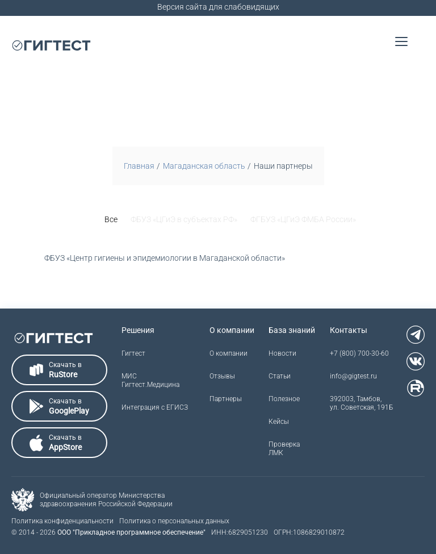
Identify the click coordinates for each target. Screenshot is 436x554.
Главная (139, 165)
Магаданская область (204, 165)
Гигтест (133, 353)
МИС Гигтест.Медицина (150, 380)
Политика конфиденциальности (62, 521)
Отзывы (222, 376)
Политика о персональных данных (174, 521)
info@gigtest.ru (353, 376)
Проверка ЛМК (284, 448)
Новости (282, 353)
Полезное (284, 399)
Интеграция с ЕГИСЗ (154, 407)
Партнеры (225, 399)
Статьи (280, 376)
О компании (228, 353)
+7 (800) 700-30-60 (359, 353)
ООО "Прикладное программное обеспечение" (131, 532)
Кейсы (279, 422)
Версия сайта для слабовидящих (218, 6)
